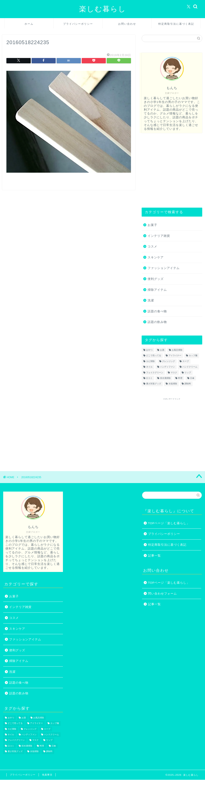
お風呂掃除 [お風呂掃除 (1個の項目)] (177, 350)
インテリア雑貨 (159, 235)
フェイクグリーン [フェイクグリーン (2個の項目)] (154, 372)
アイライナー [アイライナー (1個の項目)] (175, 356)
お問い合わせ (127, 23)
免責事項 (47, 774)
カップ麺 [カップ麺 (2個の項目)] (193, 356)
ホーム (29, 23)
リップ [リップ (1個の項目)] (188, 372)
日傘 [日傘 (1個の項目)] (192, 378)
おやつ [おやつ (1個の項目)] (149, 350)
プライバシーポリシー (78, 23)
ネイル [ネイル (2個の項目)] (149, 367)
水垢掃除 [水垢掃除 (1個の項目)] (173, 384)
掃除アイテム (157, 289)
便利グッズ (156, 279)
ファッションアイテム (164, 268)
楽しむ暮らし (102, 8)
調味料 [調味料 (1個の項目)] (188, 384)
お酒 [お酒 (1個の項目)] (162, 350)
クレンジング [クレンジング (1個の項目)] (168, 361)
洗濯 (151, 300)
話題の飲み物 (157, 322)
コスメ (152, 246)
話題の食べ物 (157, 311)
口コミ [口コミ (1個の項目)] (149, 378)
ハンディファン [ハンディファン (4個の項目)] (167, 367)
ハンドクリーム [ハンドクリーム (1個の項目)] (189, 367)
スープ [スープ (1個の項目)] (185, 361)
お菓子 (152, 225)
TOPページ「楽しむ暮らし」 (169, 523)
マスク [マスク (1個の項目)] (174, 372)
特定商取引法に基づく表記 (176, 23)
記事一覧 (154, 555)
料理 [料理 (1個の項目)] (180, 378)
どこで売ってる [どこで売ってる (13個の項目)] (153, 356)
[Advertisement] (171, 170)
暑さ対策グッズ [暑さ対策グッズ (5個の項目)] (153, 384)
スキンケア (156, 257)
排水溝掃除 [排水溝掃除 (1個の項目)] (165, 378)
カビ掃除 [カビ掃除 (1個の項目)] (150, 361)
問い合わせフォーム (162, 593)
